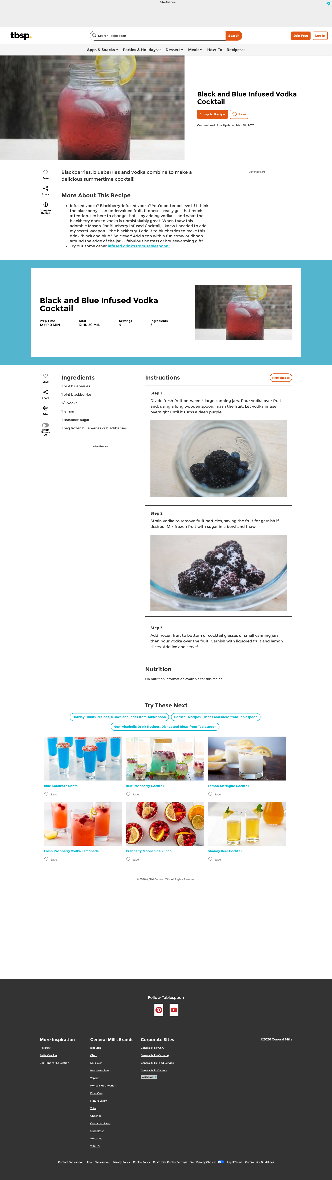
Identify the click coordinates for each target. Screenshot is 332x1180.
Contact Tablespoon (71, 1162)
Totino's (95, 1146)
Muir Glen (96, 1062)
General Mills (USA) (153, 1047)
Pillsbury (45, 1047)
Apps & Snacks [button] (101, 49)
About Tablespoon (98, 1162)
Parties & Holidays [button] (140, 49)
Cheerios (95, 1115)
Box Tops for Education (54, 1062)
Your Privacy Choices (207, 1162)
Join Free (300, 36)
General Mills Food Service (157, 1062)
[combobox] (158, 36)
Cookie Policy (141, 1162)
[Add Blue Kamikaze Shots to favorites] (46, 794)
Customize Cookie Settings (170, 1162)
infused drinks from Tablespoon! (139, 246)
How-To (214, 49)
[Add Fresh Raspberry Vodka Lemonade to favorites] (46, 859)
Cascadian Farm (100, 1123)
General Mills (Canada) (155, 1055)
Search (233, 36)
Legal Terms (234, 1162)
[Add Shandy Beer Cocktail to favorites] (210, 859)
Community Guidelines (259, 1162)
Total (93, 1108)
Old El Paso (97, 1131)
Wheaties (96, 1138)
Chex (93, 1055)
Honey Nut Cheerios (103, 1085)
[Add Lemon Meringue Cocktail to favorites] (210, 794)
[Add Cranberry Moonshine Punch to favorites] (128, 859)
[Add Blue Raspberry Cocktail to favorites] (128, 794)
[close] (328, 4)
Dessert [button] (173, 49)
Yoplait (94, 1078)
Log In (320, 36)
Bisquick (95, 1047)
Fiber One (96, 1093)
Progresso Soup (100, 1070)
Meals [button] (193, 49)
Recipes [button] (234, 49)
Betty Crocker (48, 1055)
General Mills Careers (154, 1070)
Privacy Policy (121, 1162)
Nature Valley (98, 1100)
